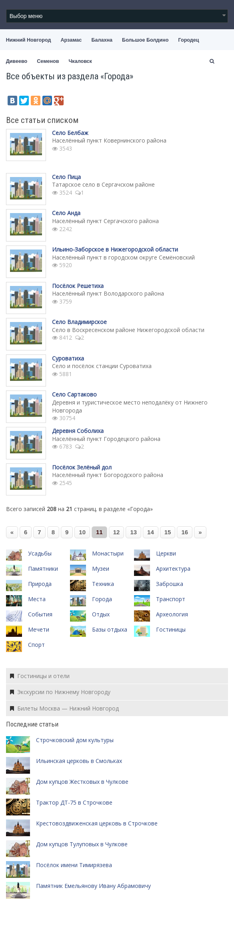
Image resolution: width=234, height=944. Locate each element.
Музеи (100, 568)
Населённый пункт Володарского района (108, 293)
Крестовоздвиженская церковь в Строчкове (97, 823)
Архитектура (173, 568)
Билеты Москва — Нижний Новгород (64, 708)
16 (184, 532)
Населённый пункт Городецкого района (106, 439)
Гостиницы (171, 629)
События (40, 614)
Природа (40, 584)
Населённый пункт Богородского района (107, 475)
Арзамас (71, 40)
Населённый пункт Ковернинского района (109, 140)
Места (37, 599)
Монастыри (108, 553)
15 (167, 532)
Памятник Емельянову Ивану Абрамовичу (93, 886)
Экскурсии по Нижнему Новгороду (60, 692)
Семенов (48, 61)
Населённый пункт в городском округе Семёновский (123, 257)
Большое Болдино (145, 40)
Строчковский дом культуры (75, 740)
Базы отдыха (109, 629)
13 (133, 532)
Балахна (101, 40)
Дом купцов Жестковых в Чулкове (82, 781)
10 (82, 532)
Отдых (101, 614)
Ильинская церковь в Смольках (79, 761)
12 (116, 532)
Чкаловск (80, 61)
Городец (188, 40)
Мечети (38, 629)
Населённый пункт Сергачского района (105, 221)
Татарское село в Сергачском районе (103, 184)
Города (102, 599)
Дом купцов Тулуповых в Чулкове (82, 844)
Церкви (166, 553)
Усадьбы (40, 553)
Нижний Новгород (28, 40)
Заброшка (169, 584)
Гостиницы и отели (40, 676)
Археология (172, 614)
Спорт (36, 644)
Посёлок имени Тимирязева (74, 865)
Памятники (43, 568)
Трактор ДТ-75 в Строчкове (74, 802)
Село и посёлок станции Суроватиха (102, 366)
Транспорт (170, 599)
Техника (103, 584)
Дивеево (17, 61)
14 (150, 532)
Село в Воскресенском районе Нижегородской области (128, 330)
